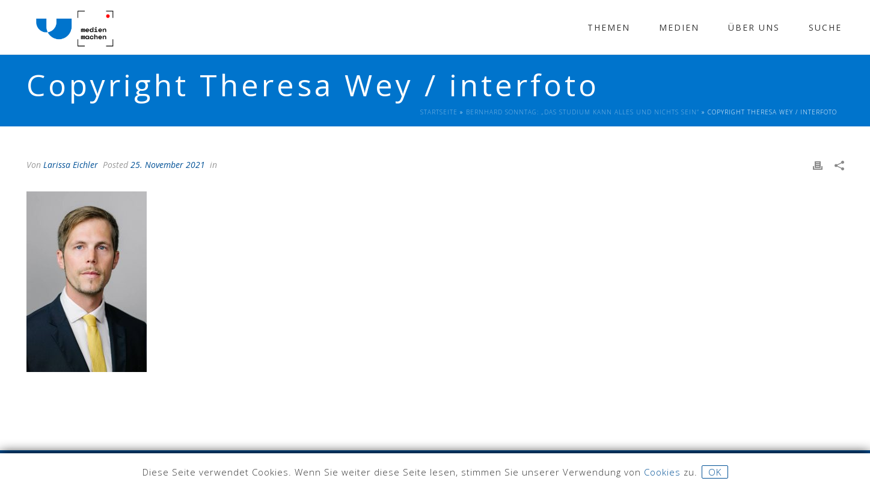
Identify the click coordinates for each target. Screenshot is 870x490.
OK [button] (714, 472)
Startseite (439, 112)
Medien (679, 27)
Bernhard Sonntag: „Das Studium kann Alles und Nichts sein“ (582, 112)
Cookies (662, 472)
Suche (825, 27)
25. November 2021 (167, 164)
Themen (608, 27)
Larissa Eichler (70, 164)
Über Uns (754, 27)
